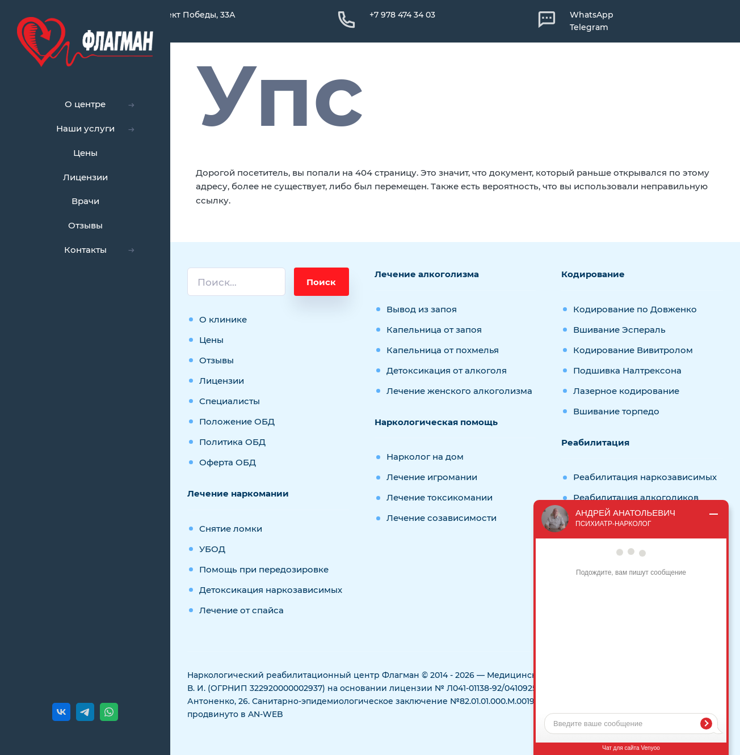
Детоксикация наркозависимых (270, 589)
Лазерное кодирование (626, 390)
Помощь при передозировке (264, 569)
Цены (211, 339)
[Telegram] (85, 712)
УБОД (212, 549)
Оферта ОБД (227, 462)
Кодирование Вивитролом (633, 350)
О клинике (223, 319)
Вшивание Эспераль (619, 329)
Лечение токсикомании (439, 497)
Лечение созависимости (441, 517)
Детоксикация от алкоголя (446, 370)
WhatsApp (591, 14)
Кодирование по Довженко (635, 309)
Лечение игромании (431, 477)
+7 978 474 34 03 (402, 14)
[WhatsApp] (109, 712)
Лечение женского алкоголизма (459, 390)
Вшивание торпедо (616, 411)
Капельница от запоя (434, 329)
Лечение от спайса (241, 610)
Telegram (589, 27)
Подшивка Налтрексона (627, 370)
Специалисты (229, 401)
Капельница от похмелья (442, 350)
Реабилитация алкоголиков (636, 497)
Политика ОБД (232, 441)
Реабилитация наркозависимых (645, 477)
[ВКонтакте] (61, 712)
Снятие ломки (230, 528)
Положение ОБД (237, 421)
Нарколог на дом (425, 456)
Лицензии (221, 380)
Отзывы (216, 360)
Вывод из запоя (421, 309)
